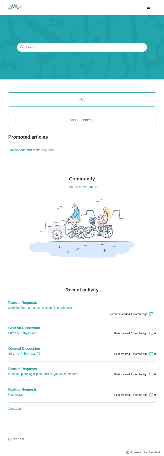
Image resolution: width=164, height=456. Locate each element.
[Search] (82, 47)
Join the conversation (82, 187)
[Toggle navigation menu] (148, 7)
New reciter (15, 394)
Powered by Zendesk (146, 452)
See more (15, 408)
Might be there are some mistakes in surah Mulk (40, 307)
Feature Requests (22, 302)
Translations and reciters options (31, 150)
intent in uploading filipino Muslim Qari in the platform (43, 374)
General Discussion (24, 328)
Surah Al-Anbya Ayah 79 (24, 353)
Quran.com (16, 439)
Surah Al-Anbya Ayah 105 (25, 333)
